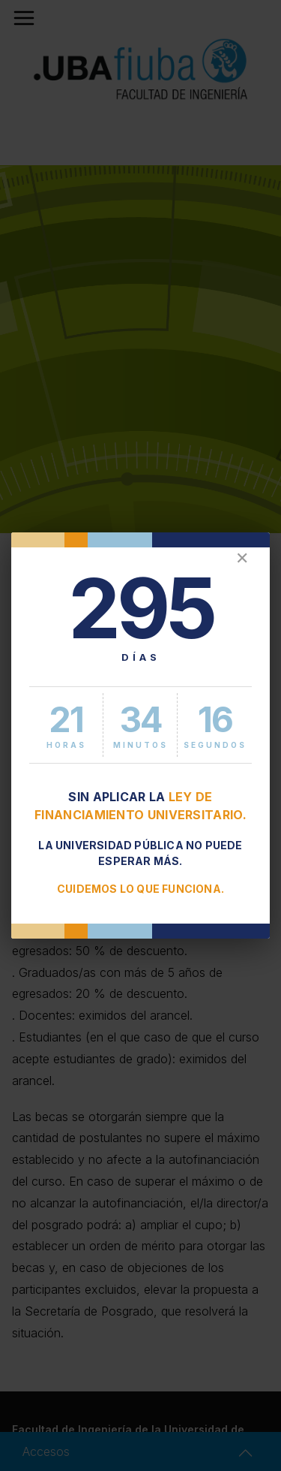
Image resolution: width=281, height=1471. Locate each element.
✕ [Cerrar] (242, 558)
